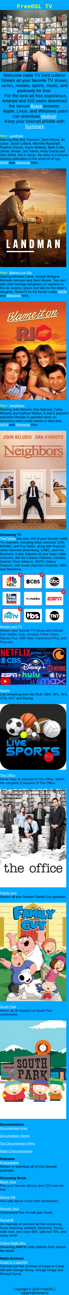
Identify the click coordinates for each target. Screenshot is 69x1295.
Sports (5, 690)
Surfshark (34, 126)
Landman (16, 136)
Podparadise (9, 1163)
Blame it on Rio (20, 273)
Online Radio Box (13, 1243)
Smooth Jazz (9, 1209)
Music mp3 (8, 1182)
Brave (36, 105)
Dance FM (7, 1197)
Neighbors (16, 405)
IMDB (4, 163)
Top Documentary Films (17, 1143)
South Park (8, 1007)
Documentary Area (13, 1128)
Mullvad (48, 116)
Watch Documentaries (16, 1151)
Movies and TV (11, 627)
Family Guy (8, 893)
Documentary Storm (14, 1136)
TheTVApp (8, 538)
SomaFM (6, 1220)
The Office (7, 775)
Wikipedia (23, 163)
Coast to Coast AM (14, 1262)
